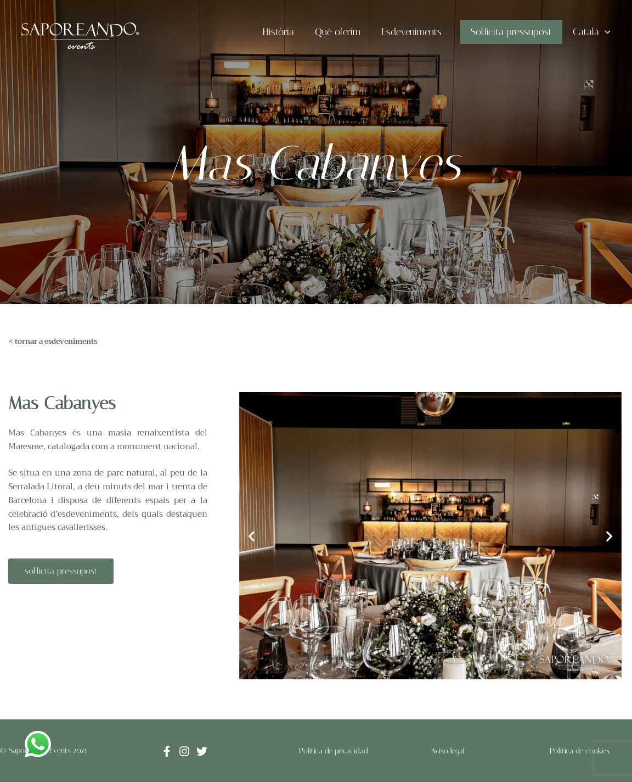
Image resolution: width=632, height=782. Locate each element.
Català (592, 32)
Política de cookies (580, 750)
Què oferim (341, 32)
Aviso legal (448, 750)
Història (283, 32)
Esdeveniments (414, 32)
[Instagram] (184, 751)
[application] (605, 32)
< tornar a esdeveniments (53, 341)
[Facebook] (166, 751)
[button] (251, 536)
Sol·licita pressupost (513, 32)
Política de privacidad (333, 750)
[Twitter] (201, 751)
